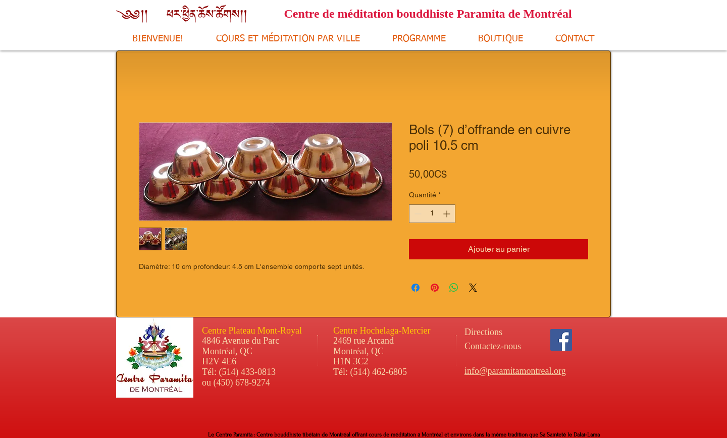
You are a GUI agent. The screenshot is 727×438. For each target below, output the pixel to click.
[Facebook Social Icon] (561, 340)
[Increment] (447, 214)
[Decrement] (416, 214)
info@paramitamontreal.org (515, 371)
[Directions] (502, 332)
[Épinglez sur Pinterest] (435, 288)
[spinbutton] (432, 214)
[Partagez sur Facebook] (415, 288)
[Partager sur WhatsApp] (454, 288)
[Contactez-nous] (519, 346)
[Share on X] (473, 288)
